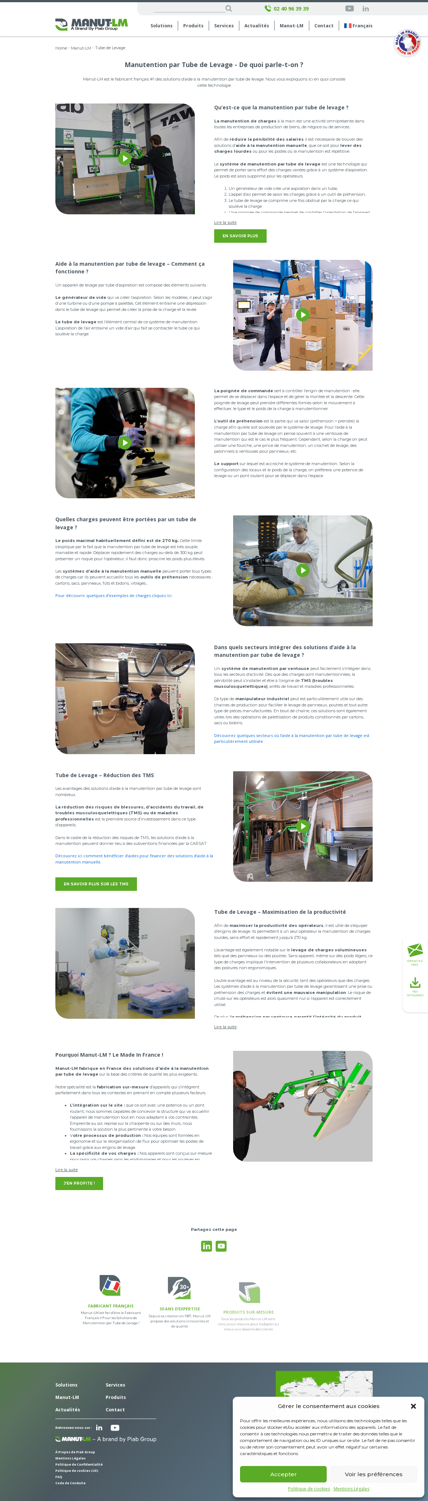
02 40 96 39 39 (287, 8)
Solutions (161, 26)
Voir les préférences (374, 1474)
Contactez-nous (415, 954)
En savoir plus (240, 236)
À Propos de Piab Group (75, 1452)
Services (224, 26)
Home (61, 48)
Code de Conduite (70, 1483)
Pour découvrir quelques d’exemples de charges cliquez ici (113, 595)
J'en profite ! (79, 1183)
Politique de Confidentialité (79, 1464)
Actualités (256, 26)
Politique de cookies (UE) (76, 1471)
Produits (193, 26)
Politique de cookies (309, 1489)
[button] (413, 1406)
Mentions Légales (351, 1489)
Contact (324, 26)
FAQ (58, 1477)
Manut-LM (291, 26)
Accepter (283, 1474)
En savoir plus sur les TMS (96, 884)
